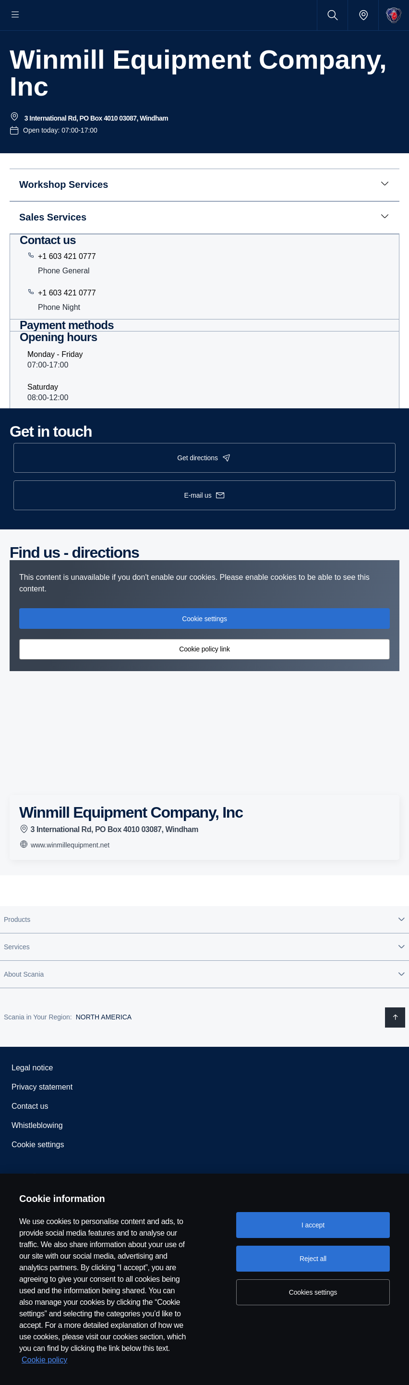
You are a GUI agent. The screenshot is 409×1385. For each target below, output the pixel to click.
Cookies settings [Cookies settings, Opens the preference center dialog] (313, 1292)
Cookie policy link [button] (204, 678)
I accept (313, 1225)
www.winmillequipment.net (64, 873)
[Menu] (15, 15)
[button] (204, 948)
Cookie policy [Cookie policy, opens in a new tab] (44, 1360)
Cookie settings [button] (204, 647)
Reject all (313, 1258)
